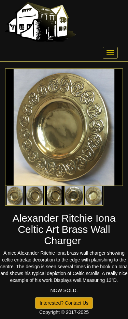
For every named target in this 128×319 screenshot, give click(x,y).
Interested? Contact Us (64, 303)
